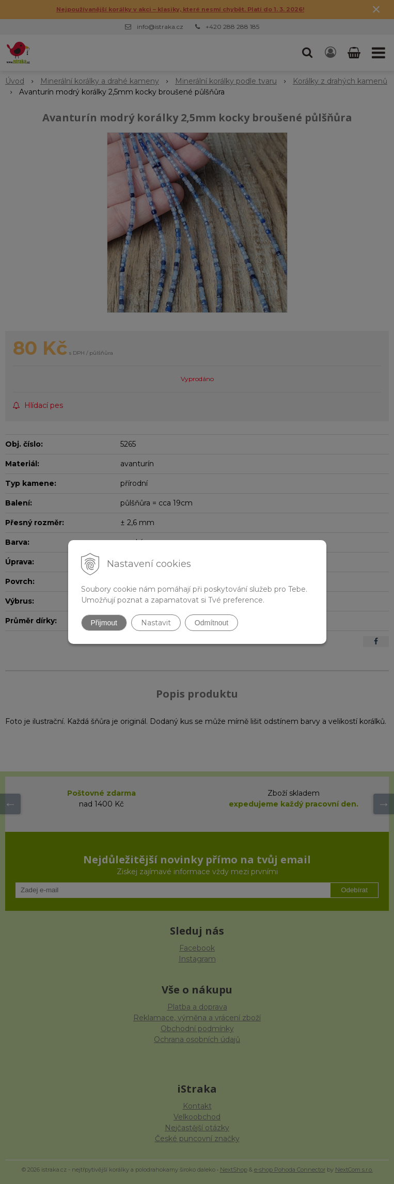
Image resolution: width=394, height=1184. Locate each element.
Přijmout (104, 623)
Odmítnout (211, 623)
